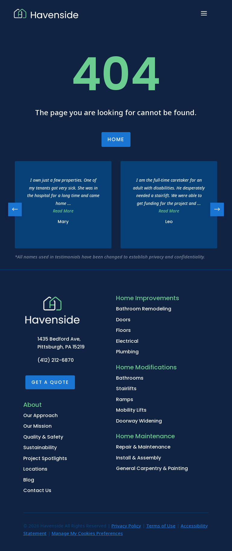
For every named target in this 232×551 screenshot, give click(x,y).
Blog (28, 479)
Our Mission (37, 426)
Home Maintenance (145, 436)
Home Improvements (147, 298)
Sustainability (40, 447)
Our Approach (40, 415)
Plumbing (127, 351)
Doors (123, 319)
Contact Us (37, 490)
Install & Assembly (138, 457)
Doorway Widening (139, 420)
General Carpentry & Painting (152, 468)
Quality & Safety (43, 436)
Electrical (127, 341)
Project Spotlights (45, 458)
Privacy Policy (126, 526)
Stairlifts (126, 388)
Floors (123, 330)
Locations (35, 468)
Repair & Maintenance (143, 446)
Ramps (124, 399)
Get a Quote (50, 382)
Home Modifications (146, 367)
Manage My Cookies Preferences (87, 533)
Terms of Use (161, 526)
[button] (217, 209)
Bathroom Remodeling (143, 308)
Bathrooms (129, 377)
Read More (63, 211)
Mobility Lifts (131, 410)
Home (116, 139)
